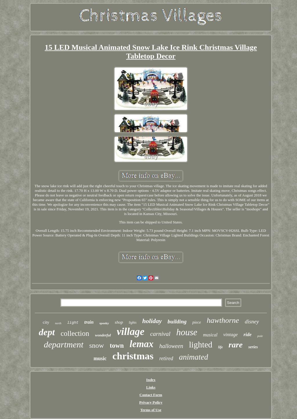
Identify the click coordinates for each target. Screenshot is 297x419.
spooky (104, 323)
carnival (160, 333)
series (253, 347)
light (73, 322)
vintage (230, 334)
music (100, 358)
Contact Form (151, 395)
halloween (171, 346)
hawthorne (223, 320)
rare (235, 344)
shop (119, 322)
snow (96, 345)
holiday (152, 321)
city (46, 322)
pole (260, 336)
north (58, 323)
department (64, 344)
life (220, 347)
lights (133, 322)
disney (252, 321)
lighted (201, 344)
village (130, 331)
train (89, 322)
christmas (133, 356)
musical (210, 334)
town (117, 345)
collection (75, 333)
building (177, 321)
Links (150, 387)
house (186, 332)
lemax (141, 344)
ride (247, 334)
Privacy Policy (150, 402)
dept (47, 332)
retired (166, 358)
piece (196, 322)
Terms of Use (150, 410)
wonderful (103, 335)
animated (193, 357)
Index (150, 380)
